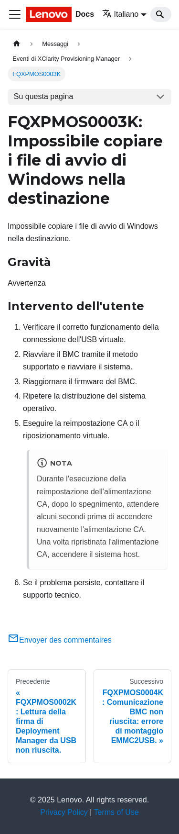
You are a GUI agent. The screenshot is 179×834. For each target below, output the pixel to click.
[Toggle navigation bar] (15, 14)
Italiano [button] (120, 14)
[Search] (160, 14)
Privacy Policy (64, 812)
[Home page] (17, 43)
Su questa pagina (44, 96)
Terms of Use (116, 812)
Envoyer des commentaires (60, 640)
